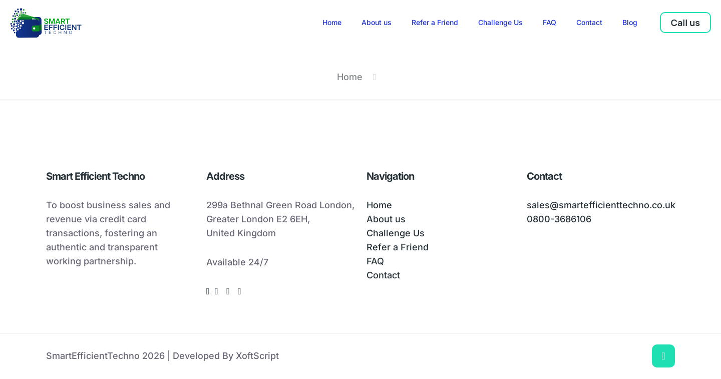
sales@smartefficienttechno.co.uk (601, 205)
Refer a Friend (398, 247)
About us (386, 219)
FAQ (375, 261)
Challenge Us (396, 233)
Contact (383, 275)
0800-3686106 (559, 219)
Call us (685, 23)
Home (350, 77)
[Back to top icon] (663, 355)
